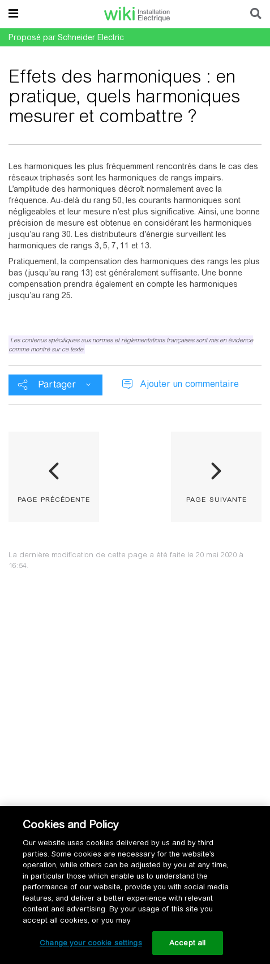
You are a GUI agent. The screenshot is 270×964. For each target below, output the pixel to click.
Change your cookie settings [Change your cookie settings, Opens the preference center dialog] (91, 943)
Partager (57, 384)
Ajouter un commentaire (189, 383)
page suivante (216, 498)
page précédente (54, 498)
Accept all (187, 943)
